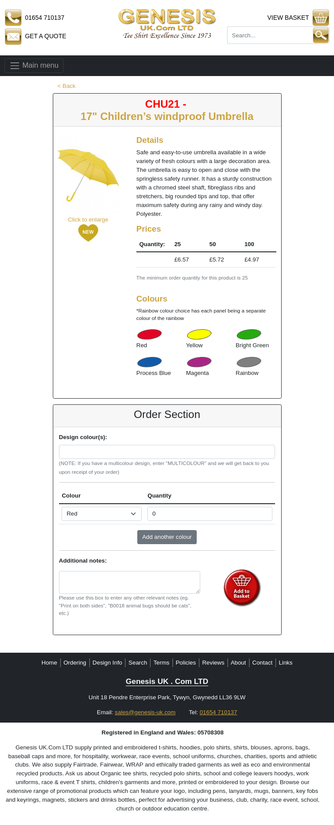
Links (286, 662)
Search (137, 662)
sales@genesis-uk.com (145, 712)
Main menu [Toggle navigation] (34, 65)
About (238, 662)
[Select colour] (102, 514)
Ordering (74, 662)
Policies (186, 662)
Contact (262, 662)
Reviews (213, 662)
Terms (161, 662)
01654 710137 (218, 712)
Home (49, 662)
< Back (67, 86)
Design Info (107, 662)
